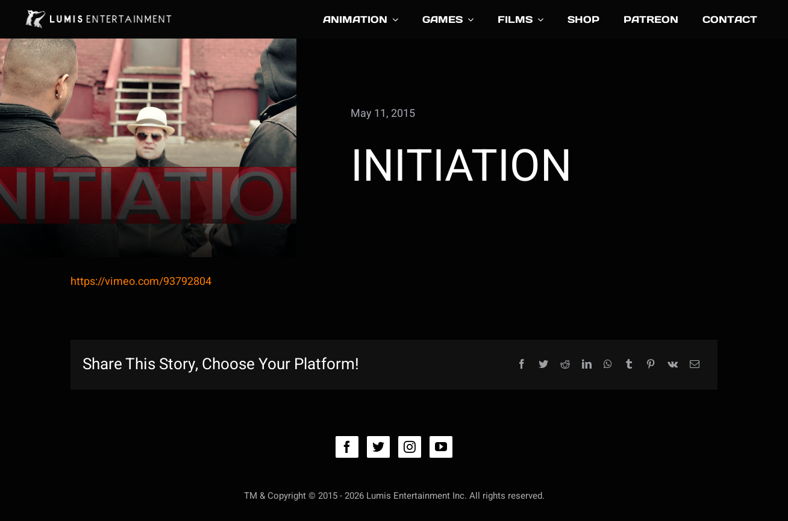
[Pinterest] (650, 364)
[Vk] (672, 364)
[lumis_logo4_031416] (98, 9)
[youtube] (441, 447)
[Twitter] (543, 364)
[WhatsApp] (608, 364)
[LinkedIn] (587, 364)
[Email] (694, 364)
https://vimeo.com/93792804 (140, 281)
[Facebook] (522, 364)
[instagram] (409, 447)
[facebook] (347, 447)
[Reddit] (565, 364)
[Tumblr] (629, 364)
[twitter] (378, 447)
